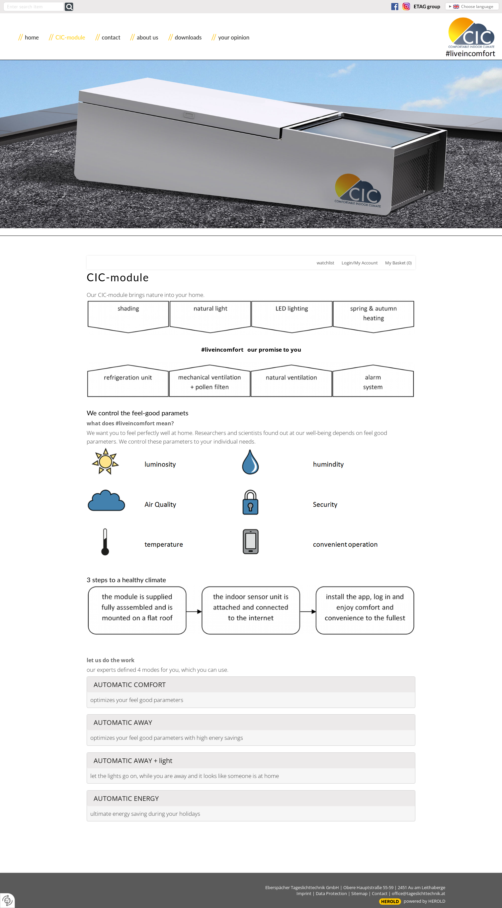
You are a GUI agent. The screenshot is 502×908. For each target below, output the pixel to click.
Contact (379, 893)
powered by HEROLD (424, 901)
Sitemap (359, 893)
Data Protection (331, 893)
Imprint (303, 893)
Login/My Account (360, 263)
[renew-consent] (7, 900)
